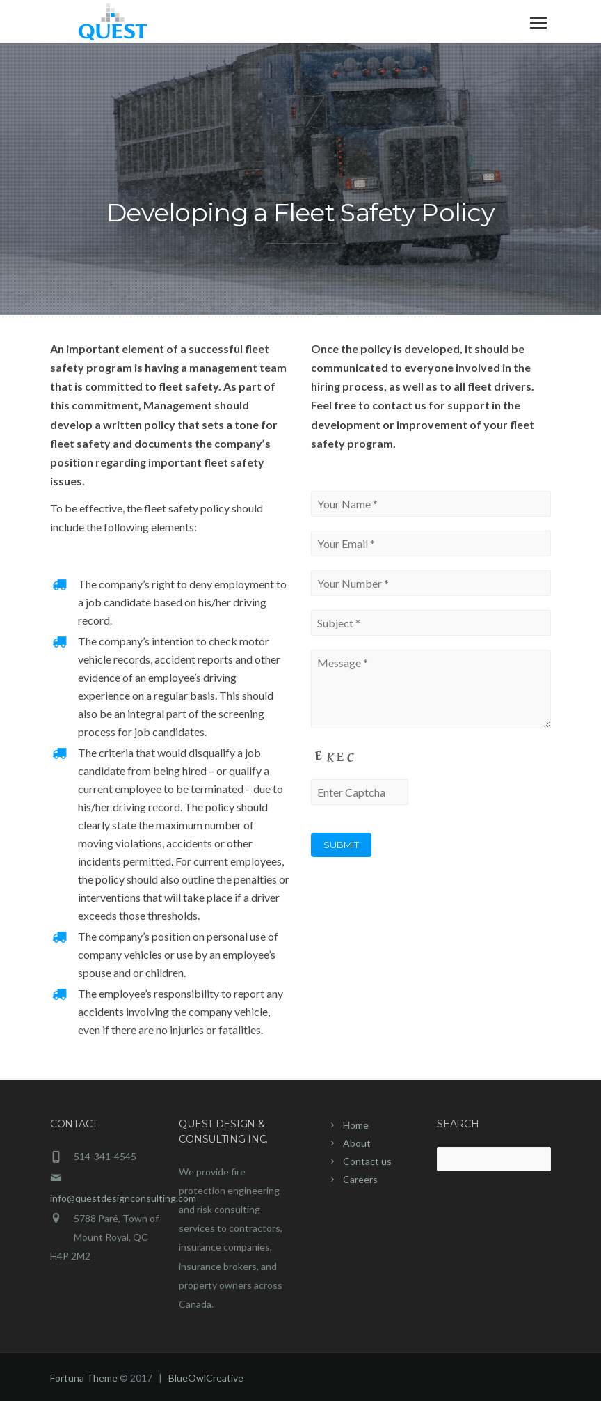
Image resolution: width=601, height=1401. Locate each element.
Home (356, 1125)
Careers (360, 1179)
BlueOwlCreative (205, 1378)
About (357, 1143)
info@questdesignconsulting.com (123, 1198)
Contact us (367, 1161)
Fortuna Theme (84, 1378)
